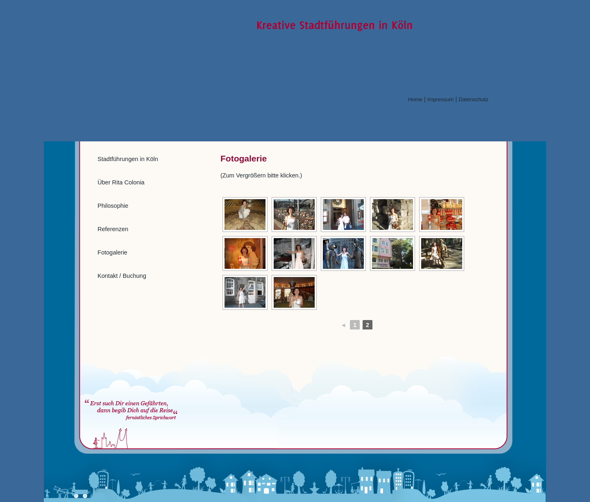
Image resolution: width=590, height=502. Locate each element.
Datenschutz (473, 99)
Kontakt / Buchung (122, 276)
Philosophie (113, 205)
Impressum (440, 99)
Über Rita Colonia (121, 182)
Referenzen (113, 229)
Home (415, 99)
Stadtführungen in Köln (128, 159)
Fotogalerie (112, 252)
